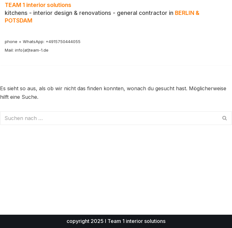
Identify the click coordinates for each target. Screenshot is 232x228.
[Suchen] (109, 118)
